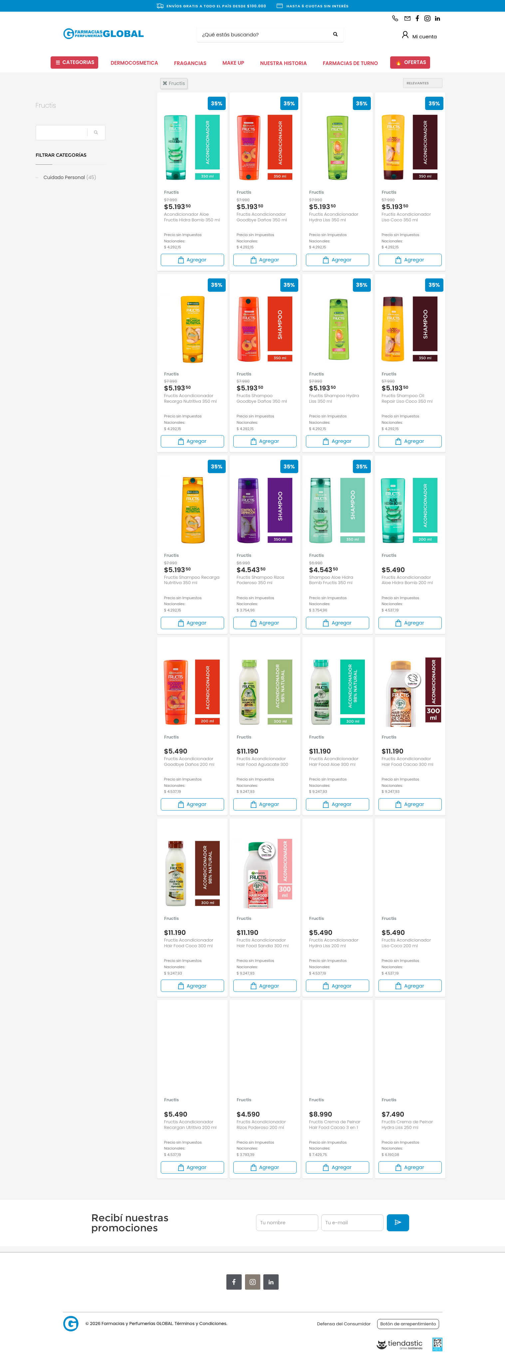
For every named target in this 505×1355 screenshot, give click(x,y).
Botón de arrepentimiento (408, 1324)
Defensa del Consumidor (344, 1324)
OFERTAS (410, 62)
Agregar (192, 260)
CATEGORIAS (75, 62)
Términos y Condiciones (200, 1323)
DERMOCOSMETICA (134, 62)
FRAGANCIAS (190, 63)
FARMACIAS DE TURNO (350, 63)
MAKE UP (233, 62)
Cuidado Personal (97, 177)
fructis (173, 83)
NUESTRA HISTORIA (283, 63)
